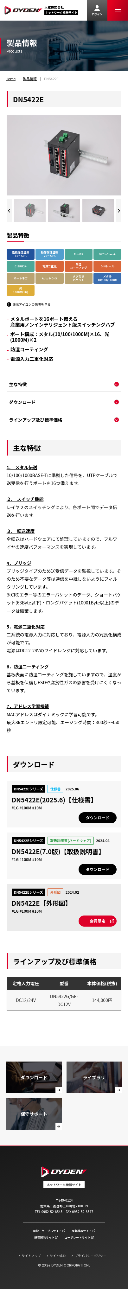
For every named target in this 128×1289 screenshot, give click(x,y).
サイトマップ (31, 1255)
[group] (30, 210)
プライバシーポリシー (90, 1255)
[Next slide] (118, 210)
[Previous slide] (9, 210)
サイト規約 (58, 1255)
